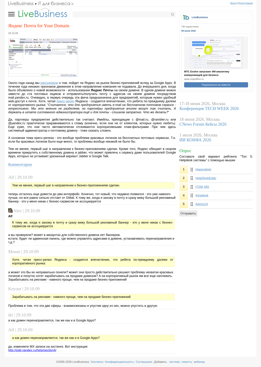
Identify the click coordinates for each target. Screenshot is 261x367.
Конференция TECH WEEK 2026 (209, 108)
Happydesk (203, 169)
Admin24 (201, 204)
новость (187, 361)
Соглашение (144, 361)
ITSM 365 (202, 187)
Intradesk (201, 195)
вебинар (199, 361)
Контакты (97, 361)
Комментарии (20, 164)
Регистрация (245, 3)
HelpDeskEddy (205, 178)
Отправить (188, 213)
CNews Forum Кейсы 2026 (202, 124)
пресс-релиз (65, 101)
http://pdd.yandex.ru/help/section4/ (32, 350)
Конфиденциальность (119, 361)
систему (174, 361)
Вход (233, 3)
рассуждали (49, 83)
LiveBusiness (200, 17)
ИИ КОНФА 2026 (195, 140)
